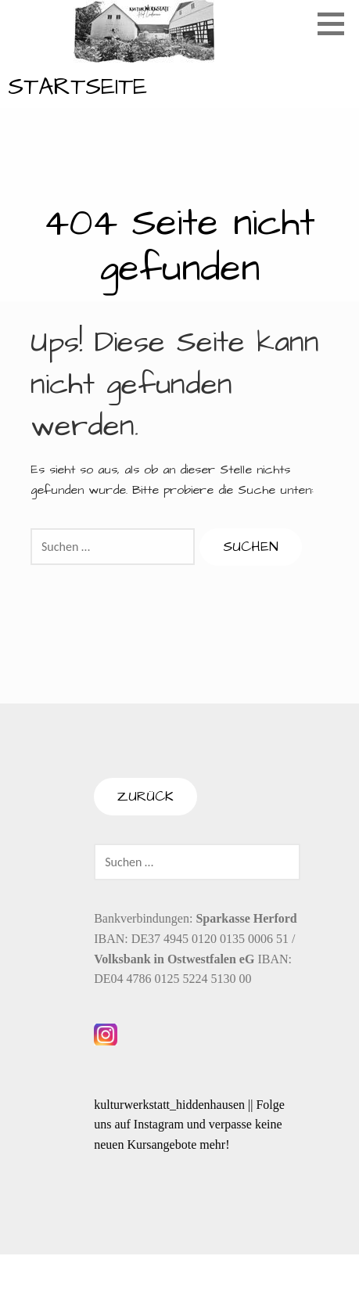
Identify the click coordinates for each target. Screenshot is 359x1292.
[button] (336, 23)
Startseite (77, 86)
